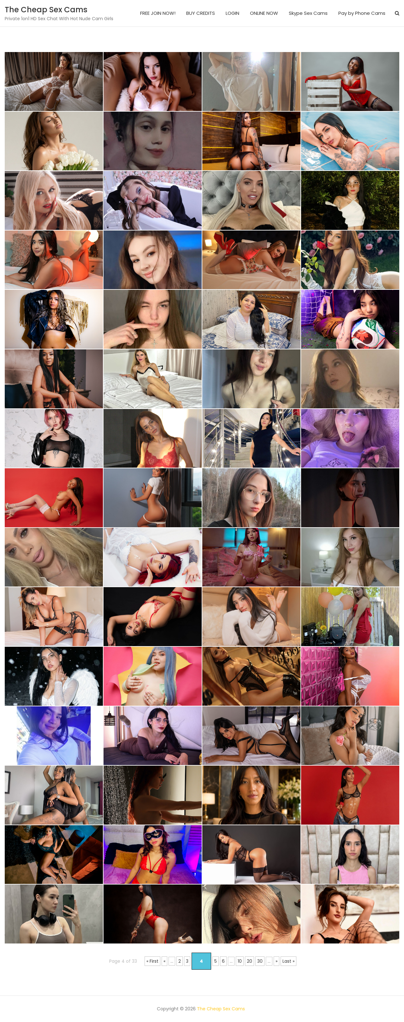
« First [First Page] (152, 961)
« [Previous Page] (164, 961)
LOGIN (232, 13)
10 (240, 961)
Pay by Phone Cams (361, 13)
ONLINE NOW (264, 13)
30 (260, 961)
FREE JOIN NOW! (157, 13)
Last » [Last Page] (288, 961)
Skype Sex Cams (308, 13)
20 (249, 961)
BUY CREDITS (200, 13)
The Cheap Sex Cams (46, 9)
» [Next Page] (276, 961)
